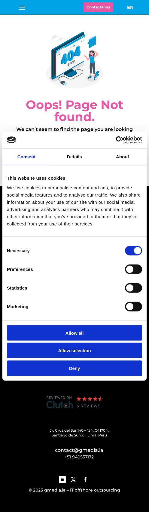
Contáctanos (98, 7)
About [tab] (122, 156)
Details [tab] (74, 156)
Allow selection (74, 350)
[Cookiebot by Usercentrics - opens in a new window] (116, 140)
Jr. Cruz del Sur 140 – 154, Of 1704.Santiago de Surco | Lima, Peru (79, 432)
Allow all (74, 332)
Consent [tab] (26, 156)
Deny (74, 368)
